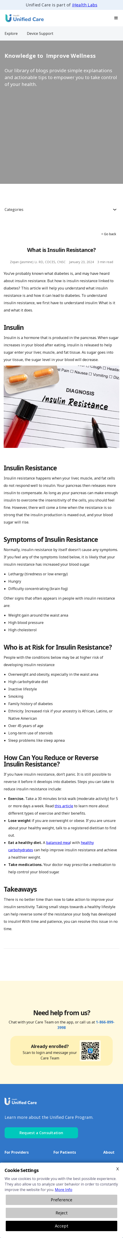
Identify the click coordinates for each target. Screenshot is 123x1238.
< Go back (108, 234)
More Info (63, 1189)
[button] (116, 18)
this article (64, 805)
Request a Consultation (41, 1132)
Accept (61, 1226)
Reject (62, 1213)
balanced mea (58, 842)
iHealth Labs (84, 5)
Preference (61, 1199)
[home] (23, 18)
